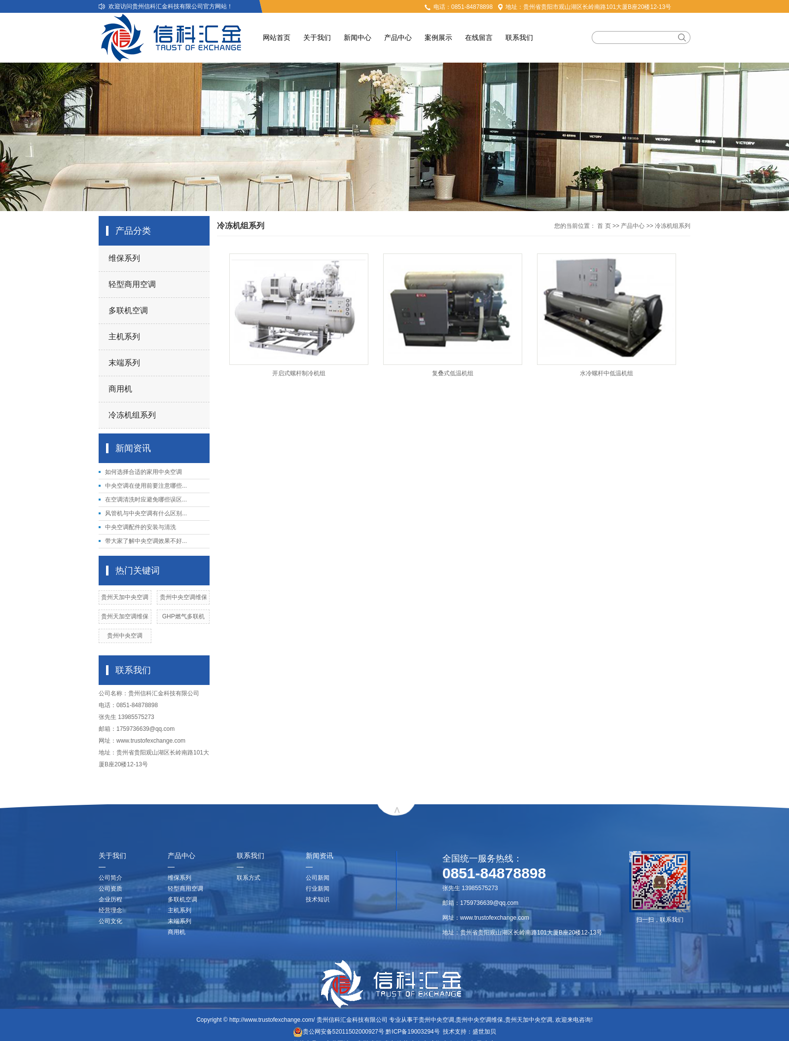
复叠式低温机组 (452, 373)
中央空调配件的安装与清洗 (140, 527)
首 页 (603, 225)
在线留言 (479, 37)
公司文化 (110, 921)
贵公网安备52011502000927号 (338, 1031)
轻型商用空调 (132, 284)
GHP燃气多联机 (183, 616)
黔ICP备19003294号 (412, 1031)
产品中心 (398, 37)
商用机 (120, 389)
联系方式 (248, 877)
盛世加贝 (484, 1031)
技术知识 (317, 899)
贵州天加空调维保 (124, 616)
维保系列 (124, 258)
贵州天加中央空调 (124, 597)
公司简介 (110, 877)
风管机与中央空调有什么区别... (146, 513)
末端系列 (124, 363)
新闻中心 (357, 37)
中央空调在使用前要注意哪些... (146, 485)
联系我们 (519, 37)
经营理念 (110, 910)
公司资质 (110, 888)
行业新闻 (317, 888)
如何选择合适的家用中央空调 (143, 471)
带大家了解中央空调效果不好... (146, 541)
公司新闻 (317, 877)
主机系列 (124, 336)
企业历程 (110, 899)
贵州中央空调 (125, 635)
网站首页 (276, 37)
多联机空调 (128, 310)
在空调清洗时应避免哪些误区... (146, 499)
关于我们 (317, 37)
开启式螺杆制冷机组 (298, 373)
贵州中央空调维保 (183, 597)
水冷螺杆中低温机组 (606, 373)
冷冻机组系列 (132, 415)
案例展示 (438, 37)
